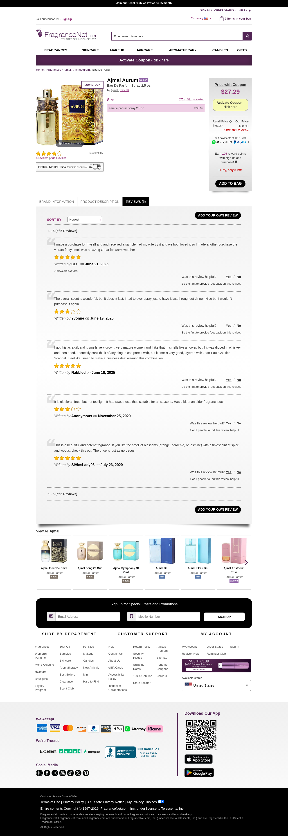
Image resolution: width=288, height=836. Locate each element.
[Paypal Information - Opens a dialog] (241, 142)
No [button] (239, 277)
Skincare (90, 50)
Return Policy (141, 646)
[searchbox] (177, 36)
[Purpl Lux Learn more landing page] (216, 667)
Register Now (190, 653)
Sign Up (224, 617)
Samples (65, 653)
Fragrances (55, 50)
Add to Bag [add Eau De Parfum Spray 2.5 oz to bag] (230, 183)
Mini (85, 674)
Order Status (224, 10)
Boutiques (41, 679)
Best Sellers (67, 674)
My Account (189, 646)
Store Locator (142, 683)
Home (40, 69)
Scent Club (67, 688)
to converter (191, 99)
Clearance (66, 681)
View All (47, 531)
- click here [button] (144, 60)
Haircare (144, 50)
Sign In (205, 10)
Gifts (242, 50)
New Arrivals (91, 667)
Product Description (100, 201)
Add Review (58, 158)
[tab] (56, 201)
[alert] (202, 18)
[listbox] (157, 108)
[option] (156, 108)
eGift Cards (115, 667)
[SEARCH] (247, 36)
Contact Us (115, 653)
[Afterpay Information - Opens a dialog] (220, 142)
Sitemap (162, 657)
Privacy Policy (73, 802)
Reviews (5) (136, 201)
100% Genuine (142, 676)
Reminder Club (216, 653)
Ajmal (68, 69)
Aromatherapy (69, 667)
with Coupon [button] (230, 85)
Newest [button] (74, 219)
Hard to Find (91, 681)
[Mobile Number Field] (168, 616)
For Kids (88, 646)
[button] (70, 166)
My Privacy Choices (142, 802)
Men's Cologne (44, 664)
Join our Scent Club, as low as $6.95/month (144, 3)
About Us (114, 660)
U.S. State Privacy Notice (105, 802)
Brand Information (56, 201)
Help (241, 10)
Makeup (117, 50)
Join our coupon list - (54, 19)
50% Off (65, 646)
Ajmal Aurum (81, 69)
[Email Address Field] (88, 616)
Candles (88, 660)
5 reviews (42, 158)
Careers (162, 676)
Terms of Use (50, 802)
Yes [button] (229, 277)
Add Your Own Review (218, 215)
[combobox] (181, 36)
